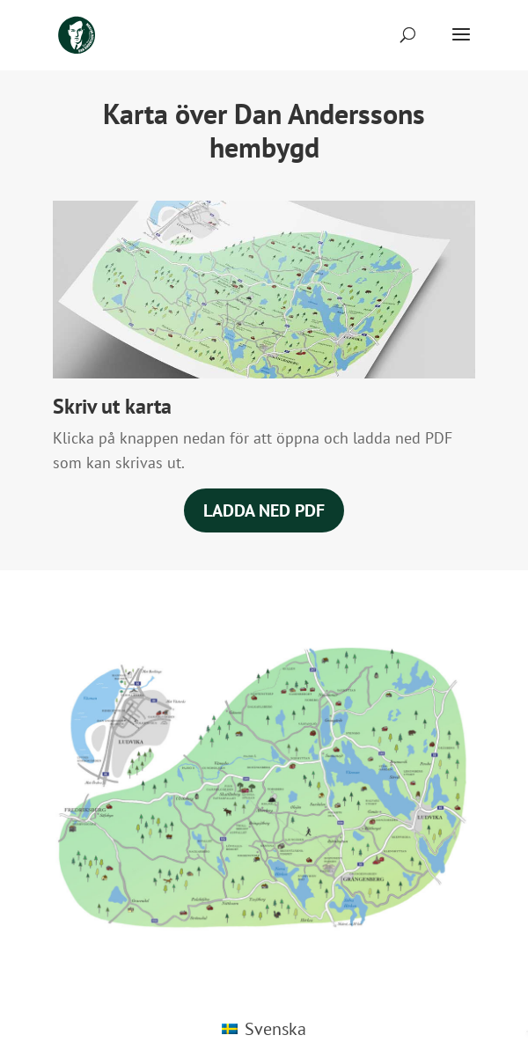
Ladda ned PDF (264, 510)
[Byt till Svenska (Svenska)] (264, 1028)
